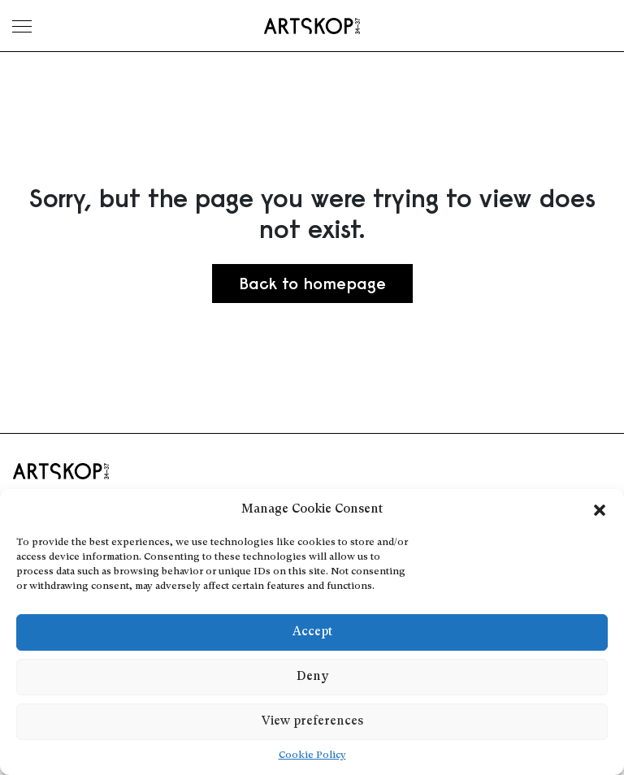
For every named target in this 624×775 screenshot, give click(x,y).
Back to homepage (312, 283)
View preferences (312, 722)
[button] (600, 510)
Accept (312, 632)
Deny (312, 677)
